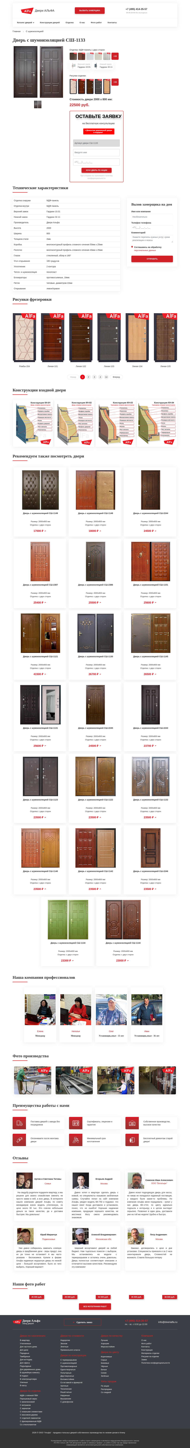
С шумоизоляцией (68, 1362)
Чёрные (104, 1365)
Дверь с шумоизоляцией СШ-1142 (95, 871)
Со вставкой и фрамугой (71, 1381)
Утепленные (25, 1343)
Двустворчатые (67, 1375)
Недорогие (65, 1339)
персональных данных (145, 250)
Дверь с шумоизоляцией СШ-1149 (40, 513)
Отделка (70, 22)
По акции (105, 1385)
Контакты (112, 22)
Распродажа (106, 1388)
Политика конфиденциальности (155, 1362)
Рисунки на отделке (150, 1355)
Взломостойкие (67, 1378)
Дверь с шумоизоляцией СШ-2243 (150, 728)
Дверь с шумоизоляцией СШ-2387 (40, 585)
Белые (104, 1369)
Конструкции (147, 1349)
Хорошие (105, 1343)
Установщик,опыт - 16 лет (147, 1034)
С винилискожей (27, 1401)
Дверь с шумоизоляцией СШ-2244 (150, 513)
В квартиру (25, 1339)
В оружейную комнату (29, 1372)
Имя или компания (141, 211)
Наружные (65, 1394)
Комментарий (138, 232)
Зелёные (105, 1375)
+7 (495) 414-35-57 (136, 9)
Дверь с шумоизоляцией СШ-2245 (95, 728)
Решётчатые (66, 1391)
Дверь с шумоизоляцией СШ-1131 (40, 728)
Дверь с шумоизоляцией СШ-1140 (40, 871)
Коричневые (106, 1356)
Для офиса (25, 1362)
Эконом (63, 1343)
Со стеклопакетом (28, 1424)
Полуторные (65, 1372)
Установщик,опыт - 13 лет (111, 1034)
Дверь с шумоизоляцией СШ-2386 (95, 585)
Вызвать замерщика (89, 11)
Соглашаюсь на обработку (148, 248)
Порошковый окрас (28, 1398)
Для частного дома (28, 1346)
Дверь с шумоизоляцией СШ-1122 (95, 800)
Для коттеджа (26, 1359)
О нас (82, 22)
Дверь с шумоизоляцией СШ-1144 (123, 943)
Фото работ (96, 22)
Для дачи (24, 1349)
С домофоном (66, 1401)
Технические (66, 1388)
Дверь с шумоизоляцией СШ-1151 (150, 585)
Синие (104, 1372)
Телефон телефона (141, 223)
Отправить (152, 259)
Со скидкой (106, 1391)
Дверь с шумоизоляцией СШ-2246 (150, 871)
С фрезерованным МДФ (30, 1420)
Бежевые (105, 1362)
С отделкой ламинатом (30, 1417)
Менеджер (40, 1034)
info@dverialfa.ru (167, 1321)
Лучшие (104, 1339)
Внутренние (65, 1398)
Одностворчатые (67, 1369)
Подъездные (25, 1365)
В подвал (24, 1375)
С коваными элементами (31, 1411)
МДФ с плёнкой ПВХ (29, 1394)
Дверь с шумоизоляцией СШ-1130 (95, 656)
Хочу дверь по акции (96, 170)
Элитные (64, 1346)
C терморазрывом (68, 1359)
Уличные (24, 1381)
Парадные (24, 1352)
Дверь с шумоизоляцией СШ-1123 (40, 800)
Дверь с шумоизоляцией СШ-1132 (150, 800)
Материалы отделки (150, 1352)
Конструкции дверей (50, 22)
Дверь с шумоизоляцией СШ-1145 (150, 656)
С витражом (25, 1404)
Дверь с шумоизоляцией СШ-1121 (40, 656)
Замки (144, 1359)
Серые (104, 1359)
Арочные (64, 1385)
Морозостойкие (108, 1346)
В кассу (23, 1384)
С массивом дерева (29, 1414)
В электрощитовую (28, 1378)
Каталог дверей (24, 22)
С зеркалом (25, 1407)
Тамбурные (25, 1355)
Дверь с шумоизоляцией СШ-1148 (95, 513)
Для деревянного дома (30, 1368)
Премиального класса (70, 1349)
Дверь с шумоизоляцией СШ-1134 (68, 943)
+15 (115, 56)
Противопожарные (68, 1365)
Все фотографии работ (95, 1306)
